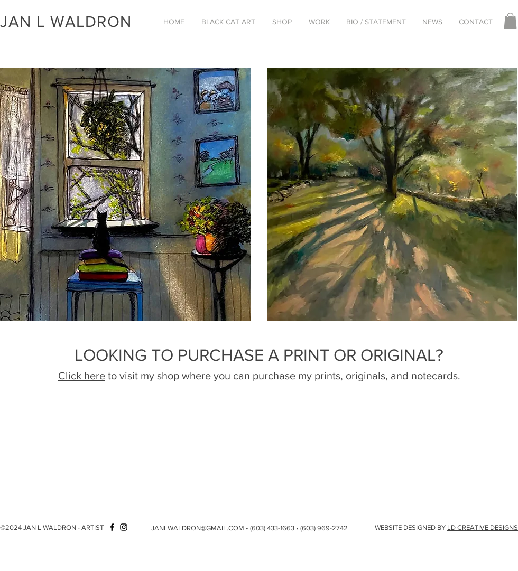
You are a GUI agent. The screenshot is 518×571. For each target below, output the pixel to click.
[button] (228, 21)
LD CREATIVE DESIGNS (482, 527)
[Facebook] (112, 527)
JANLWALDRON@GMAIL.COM (197, 528)
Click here (81, 375)
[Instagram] (123, 527)
